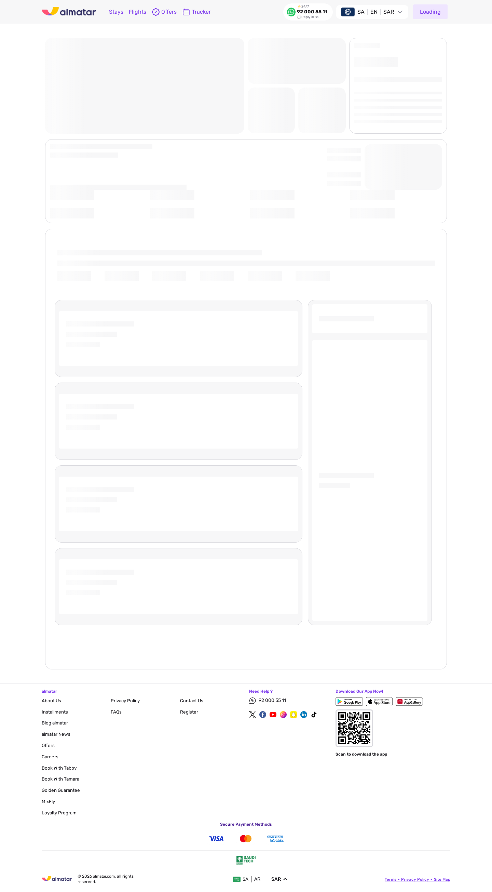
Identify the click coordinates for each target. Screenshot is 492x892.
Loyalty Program (60, 813)
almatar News (57, 734)
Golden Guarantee (61, 790)
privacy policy (126, 701)
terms (390, 879)
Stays (116, 12)
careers (50, 757)
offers (164, 12)
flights (137, 12)
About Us (52, 701)
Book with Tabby (60, 768)
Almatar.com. (106, 876)
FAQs (116, 712)
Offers (48, 745)
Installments (55, 712)
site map (441, 879)
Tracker (196, 12)
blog (55, 723)
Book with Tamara (61, 779)
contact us (192, 701)
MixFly (49, 801)
